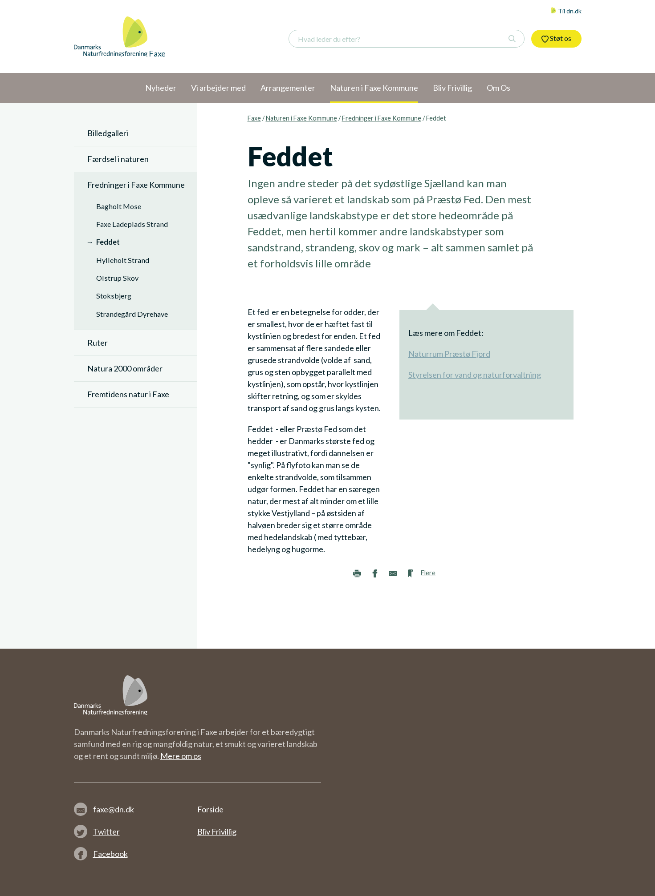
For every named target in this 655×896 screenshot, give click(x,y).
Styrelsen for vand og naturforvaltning (474, 374)
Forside (210, 809)
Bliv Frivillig (216, 831)
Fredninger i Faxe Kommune (381, 118)
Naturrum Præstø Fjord (449, 354)
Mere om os (180, 756)
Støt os (556, 38)
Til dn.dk (566, 11)
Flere (428, 573)
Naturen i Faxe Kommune (301, 118)
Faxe (254, 118)
